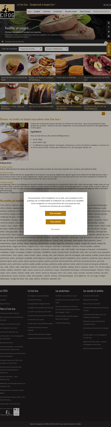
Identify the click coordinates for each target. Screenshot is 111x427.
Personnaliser (55, 229)
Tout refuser (55, 222)
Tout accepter (55, 213)
